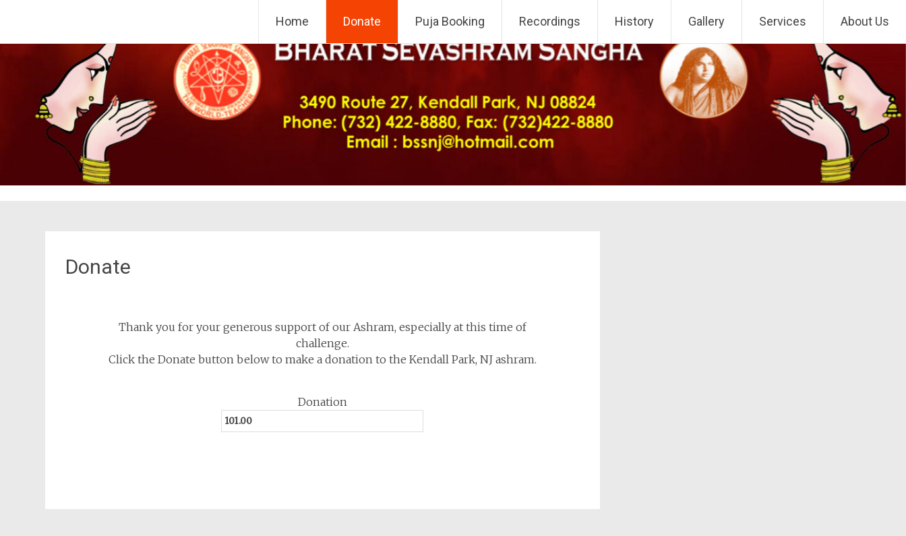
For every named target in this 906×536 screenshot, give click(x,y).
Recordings (549, 21)
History (634, 21)
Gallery (706, 21)
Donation (322, 402)
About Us (865, 21)
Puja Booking (450, 21)
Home (292, 21)
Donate (362, 21)
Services (782, 21)
